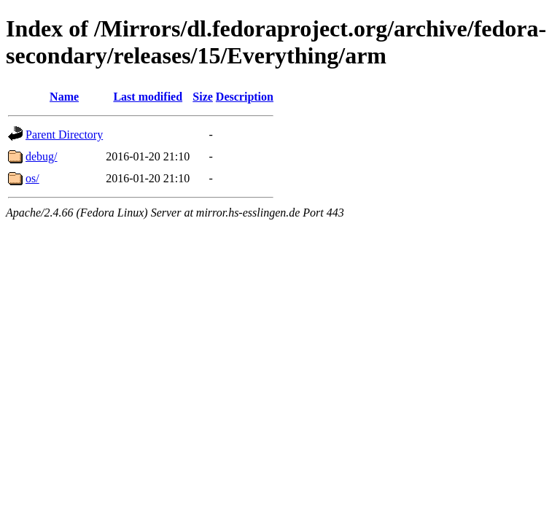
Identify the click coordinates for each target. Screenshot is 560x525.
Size (202, 96)
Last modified (147, 96)
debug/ (42, 156)
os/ (32, 178)
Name (64, 96)
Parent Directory (64, 134)
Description (244, 96)
